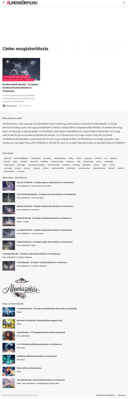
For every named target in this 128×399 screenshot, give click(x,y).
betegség (48, 158)
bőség (73, 158)
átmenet (114, 168)
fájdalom (116, 158)
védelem (37, 168)
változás (27, 168)
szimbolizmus (9, 165)
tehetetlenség (54, 165)
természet (67, 165)
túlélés (99, 165)
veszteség (8, 168)
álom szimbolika (101, 168)
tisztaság (78, 165)
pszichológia (91, 161)
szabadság (112, 161)
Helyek (19, 222)
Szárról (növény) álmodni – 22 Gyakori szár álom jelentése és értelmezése (46, 195)
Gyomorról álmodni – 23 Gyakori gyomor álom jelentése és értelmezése (45, 183)
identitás (24, 161)
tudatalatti (88, 165)
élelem (7, 172)
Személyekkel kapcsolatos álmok (48, 384)
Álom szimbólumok (23, 186)
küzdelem (72, 161)
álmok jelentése (58, 168)
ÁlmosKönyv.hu (22, 2)
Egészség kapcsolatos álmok (16, 76)
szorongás (22, 165)
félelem (7, 161)
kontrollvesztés (59, 161)
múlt (81, 161)
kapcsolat (35, 161)
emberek (100, 158)
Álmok (19, 325)
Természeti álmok (37, 198)
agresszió (7, 158)
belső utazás (37, 158)
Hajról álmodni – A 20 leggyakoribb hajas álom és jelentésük (41, 333)
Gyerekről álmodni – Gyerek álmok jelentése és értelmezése (41, 380)
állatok (47, 168)
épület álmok (18, 172)
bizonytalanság (62, 158)
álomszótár (68, 135)
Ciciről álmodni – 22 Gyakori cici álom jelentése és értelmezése (42, 263)
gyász (15, 161)
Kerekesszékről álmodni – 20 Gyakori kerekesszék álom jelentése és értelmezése (17, 87)
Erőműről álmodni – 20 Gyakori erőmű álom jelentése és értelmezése (44, 218)
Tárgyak (29, 80)
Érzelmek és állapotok (13, 80)
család (81, 158)
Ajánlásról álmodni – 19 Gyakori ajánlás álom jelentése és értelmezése (45, 207)
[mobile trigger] (4, 2)
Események (35, 210)
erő (108, 158)
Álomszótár (21, 348)
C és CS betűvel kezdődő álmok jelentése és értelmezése (39, 345)
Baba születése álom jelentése (29, 368)
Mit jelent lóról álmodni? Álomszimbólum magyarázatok (39, 321)
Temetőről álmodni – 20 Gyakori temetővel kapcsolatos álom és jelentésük (46, 309)
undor (107, 165)
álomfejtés (72, 168)
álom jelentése (86, 168)
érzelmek (30, 172)
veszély (18, 168)
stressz (101, 161)
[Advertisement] (64, 24)
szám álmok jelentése (37, 165)
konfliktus (46, 161)
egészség (90, 158)
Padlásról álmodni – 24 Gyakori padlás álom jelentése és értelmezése (45, 242)
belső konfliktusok (21, 158)
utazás (115, 165)
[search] (124, 3)
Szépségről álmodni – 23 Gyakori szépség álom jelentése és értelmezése (31, 254)
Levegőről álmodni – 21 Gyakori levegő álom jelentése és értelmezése (44, 230)
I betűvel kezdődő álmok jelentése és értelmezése (37, 357)
